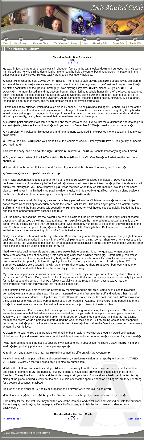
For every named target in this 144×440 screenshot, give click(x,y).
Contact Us (135, 43)
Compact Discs (40, 43)
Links (85, 43)
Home (6, 43)
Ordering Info (100, 43)
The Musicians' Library (65, 43)
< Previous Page (12, 419)
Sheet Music (20, 43)
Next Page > (135, 419)
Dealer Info (118, 43)
